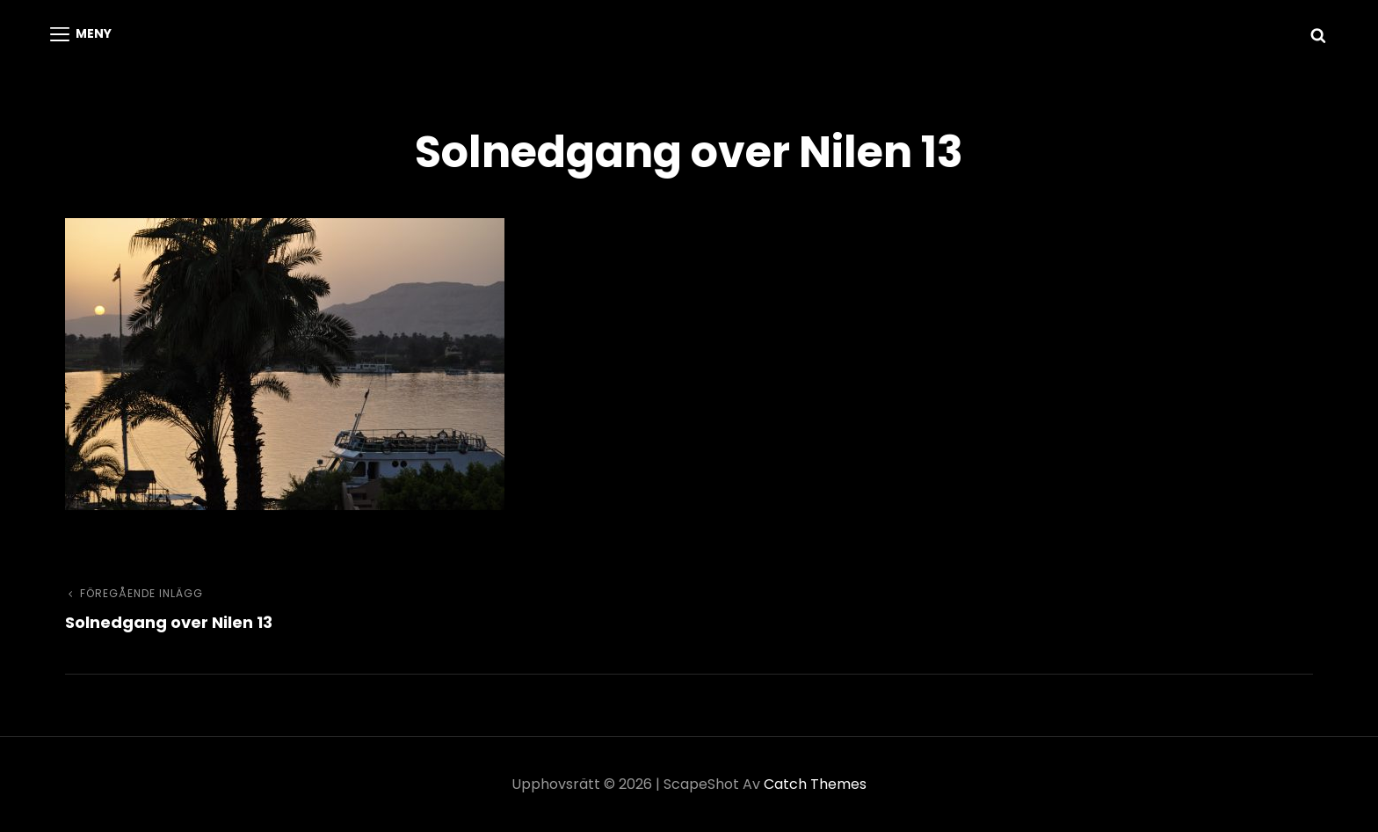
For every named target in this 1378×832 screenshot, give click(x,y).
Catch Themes (815, 784)
